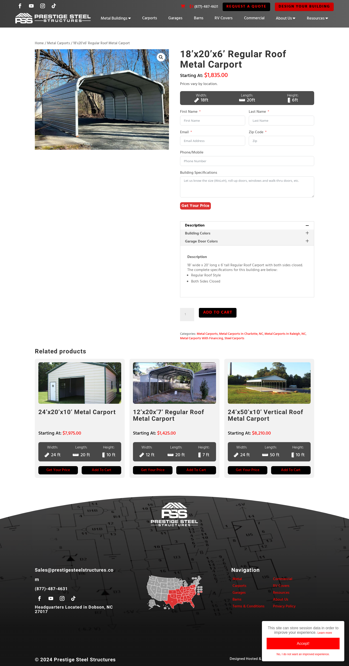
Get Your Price (195, 205)
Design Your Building (304, 7)
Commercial (254, 18)
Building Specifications (198, 173)
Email (184, 132)
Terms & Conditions (249, 606)
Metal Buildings (114, 18)
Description (247, 225)
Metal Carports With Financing (201, 338)
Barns (198, 18)
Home (39, 43)
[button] (161, 57)
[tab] (247, 226)
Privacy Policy (284, 606)
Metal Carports (58, 43)
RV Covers (224, 18)
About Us (284, 18)
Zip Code (256, 132)
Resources (316, 18)
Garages (175, 18)
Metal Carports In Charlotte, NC (241, 334)
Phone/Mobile (191, 152)
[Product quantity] (187, 314)
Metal (237, 579)
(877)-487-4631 (206, 7)
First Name (188, 112)
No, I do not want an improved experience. (303, 654)
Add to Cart (101, 470)
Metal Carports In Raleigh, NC (285, 334)
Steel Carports (234, 338)
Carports (149, 18)
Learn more (324, 632)
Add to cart (217, 312)
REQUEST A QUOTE (246, 7)
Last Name (257, 112)
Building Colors (247, 233)
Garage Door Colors (247, 241)
